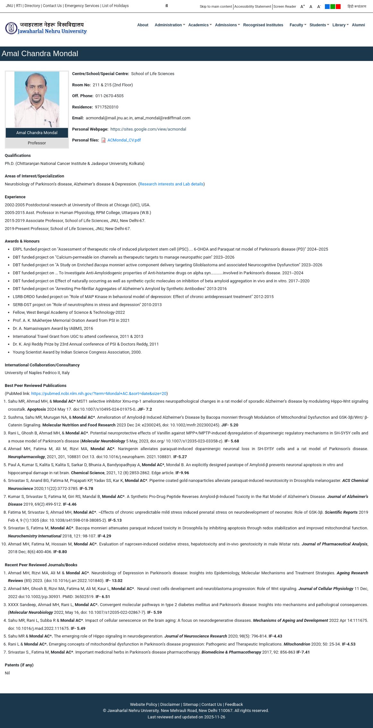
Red (338, 6)
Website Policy (143, 704)
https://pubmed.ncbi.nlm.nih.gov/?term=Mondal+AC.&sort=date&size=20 (98, 393)
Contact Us (52, 6)
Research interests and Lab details (171, 184)
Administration (168, 25)
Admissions (226, 25)
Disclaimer (170, 704)
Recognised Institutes (263, 25)
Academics (198, 25)
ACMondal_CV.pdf (124, 140)
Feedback (234, 704)
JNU (9, 6)
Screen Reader (285, 6)
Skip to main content (216, 6)
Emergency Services (82, 6)
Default (327, 6)
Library (339, 25)
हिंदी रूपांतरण (357, 6)
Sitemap (191, 704)
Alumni (358, 25)
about (142, 25)
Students (317, 25)
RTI (18, 6)
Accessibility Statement (252, 6)
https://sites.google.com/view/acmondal (148, 129)
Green (332, 6)
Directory (32, 6)
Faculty (296, 25)
